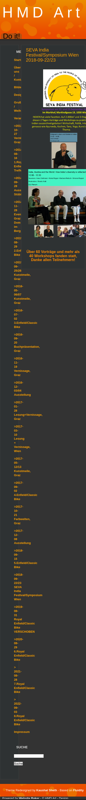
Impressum (22, 732)
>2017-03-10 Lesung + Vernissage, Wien (22, 439)
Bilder (18, 87)
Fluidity (78, 790)
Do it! (11, 36)
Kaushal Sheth (47, 790)
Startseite (20, 60)
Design (19, 95)
